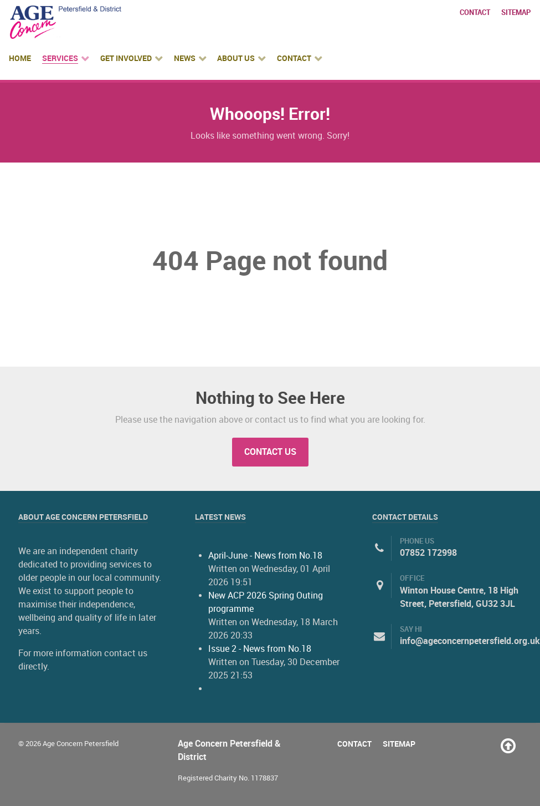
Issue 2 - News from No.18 (259, 648)
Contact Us (270, 452)
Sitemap (516, 12)
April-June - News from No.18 (265, 555)
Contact (475, 12)
